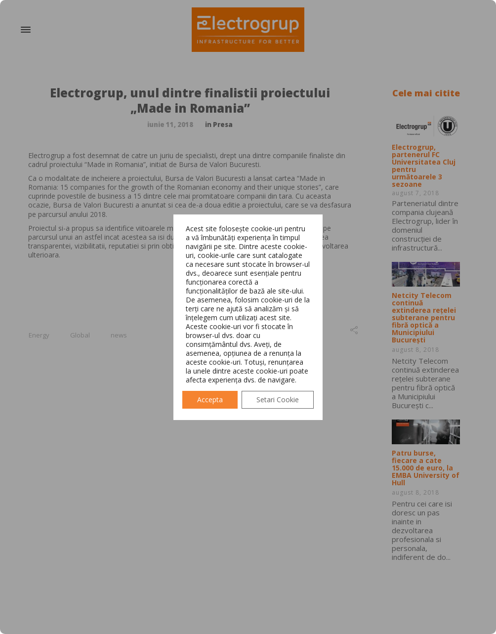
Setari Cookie (277, 399)
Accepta (210, 399)
